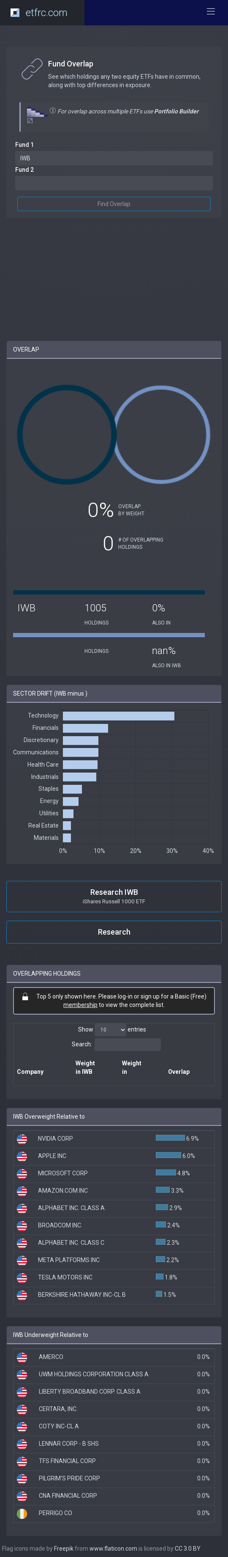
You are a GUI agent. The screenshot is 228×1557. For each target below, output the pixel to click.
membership (80, 1004)
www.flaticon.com (113, 1548)
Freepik (63, 1548)
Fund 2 (24, 169)
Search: (116, 1044)
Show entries (112, 1029)
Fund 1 (24, 144)
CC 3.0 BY (188, 1548)
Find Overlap (114, 204)
